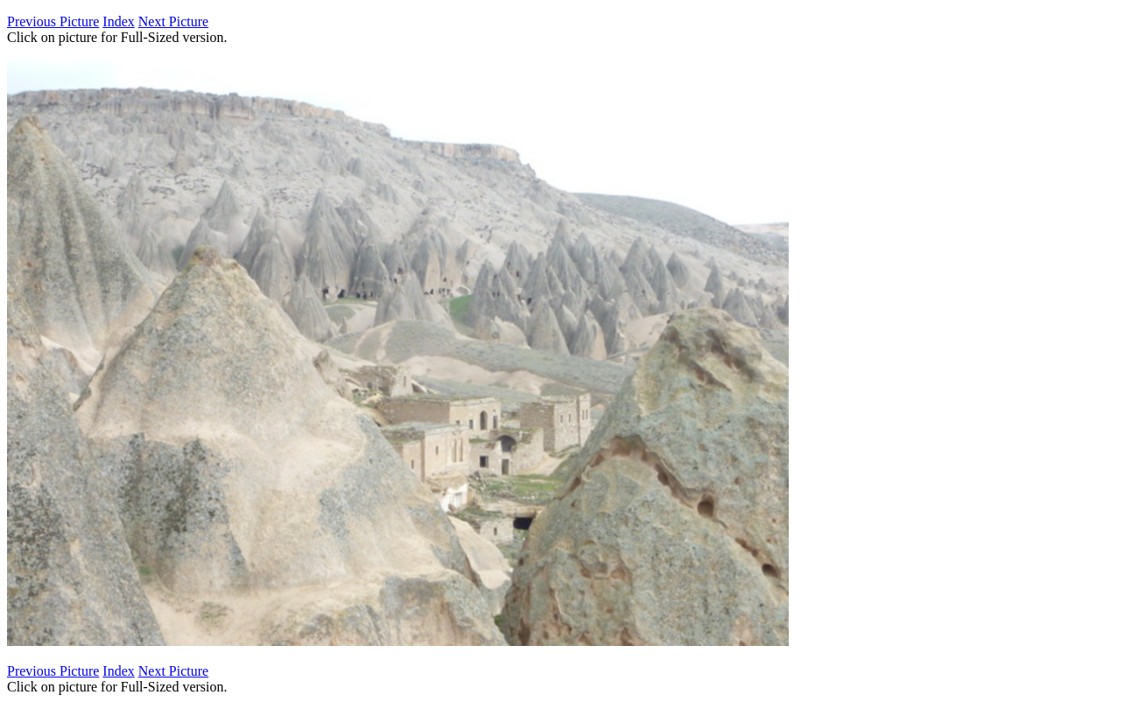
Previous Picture (53, 21)
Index (118, 21)
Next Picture (173, 21)
